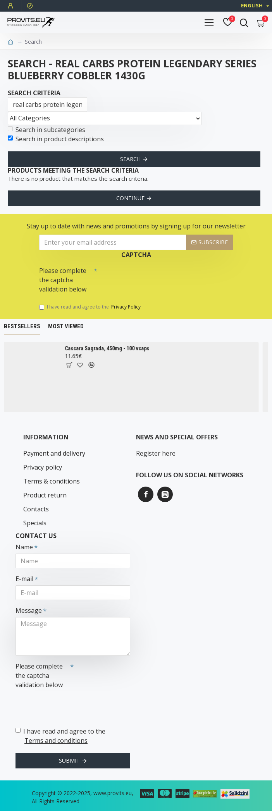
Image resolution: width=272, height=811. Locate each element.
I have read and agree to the (90, 306)
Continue (130, 198)
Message (28, 610)
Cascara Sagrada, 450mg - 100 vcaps (110, 348)
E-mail (24, 578)
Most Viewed (66, 326)
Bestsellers (22, 326)
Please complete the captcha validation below (62, 279)
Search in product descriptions (56, 139)
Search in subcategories (46, 129)
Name (24, 547)
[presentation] (151, 277)
